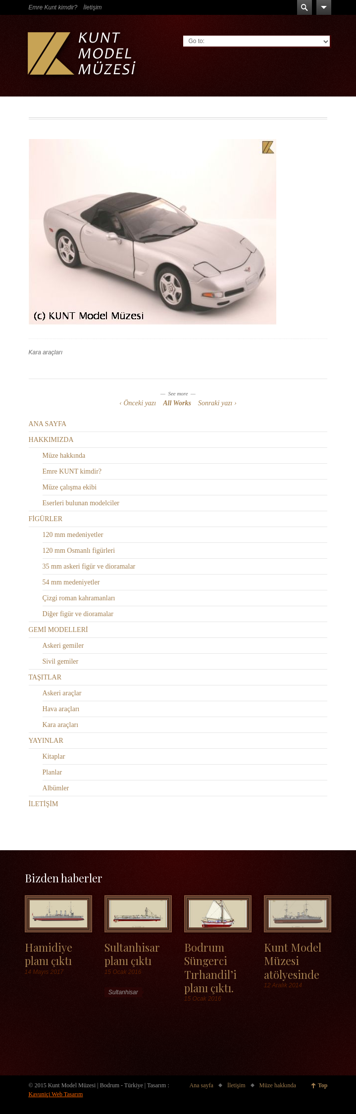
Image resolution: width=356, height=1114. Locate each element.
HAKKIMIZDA (51, 439)
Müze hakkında (64, 455)
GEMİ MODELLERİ (58, 629)
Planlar (52, 772)
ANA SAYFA (48, 424)
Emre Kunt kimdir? (53, 7)
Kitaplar (54, 756)
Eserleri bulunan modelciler (81, 503)
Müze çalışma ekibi (70, 487)
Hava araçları (61, 709)
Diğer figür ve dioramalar (78, 614)
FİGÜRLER (45, 519)
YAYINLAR (46, 740)
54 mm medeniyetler (71, 582)
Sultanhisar (123, 992)
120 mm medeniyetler (73, 534)
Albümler (56, 788)
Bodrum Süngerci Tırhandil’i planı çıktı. (210, 967)
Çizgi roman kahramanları (79, 598)
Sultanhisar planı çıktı (132, 954)
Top (323, 1085)
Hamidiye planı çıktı (48, 954)
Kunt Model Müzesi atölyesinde (292, 960)
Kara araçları (46, 352)
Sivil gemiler (61, 661)
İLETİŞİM (43, 804)
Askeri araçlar (62, 693)
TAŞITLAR (45, 677)
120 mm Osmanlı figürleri (79, 550)
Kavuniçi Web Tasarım (56, 1094)
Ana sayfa (201, 1085)
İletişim (92, 7)
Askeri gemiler (63, 645)
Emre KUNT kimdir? (72, 471)
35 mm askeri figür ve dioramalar (89, 566)
